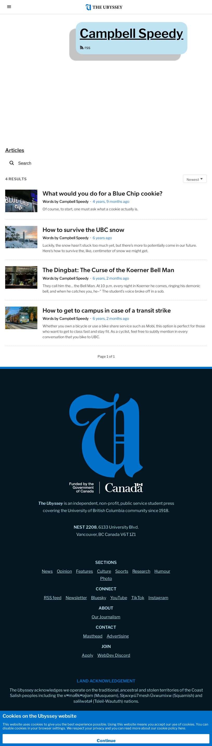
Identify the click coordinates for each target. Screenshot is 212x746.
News (47, 571)
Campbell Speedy (74, 201)
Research (141, 571)
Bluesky (98, 597)
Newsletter (76, 597)
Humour (162, 571)
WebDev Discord (113, 655)
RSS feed (52, 597)
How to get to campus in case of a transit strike (107, 310)
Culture (104, 571)
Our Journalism (106, 616)
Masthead (92, 636)
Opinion (64, 571)
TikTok (137, 597)
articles (14, 150)
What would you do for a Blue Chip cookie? (102, 193)
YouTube (118, 597)
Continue (106, 740)
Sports (121, 571)
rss (85, 47)
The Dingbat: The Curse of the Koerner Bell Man (108, 269)
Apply (87, 655)
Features (84, 571)
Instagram (158, 597)
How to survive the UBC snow (83, 229)
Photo (106, 578)
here (181, 728)
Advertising (118, 636)
